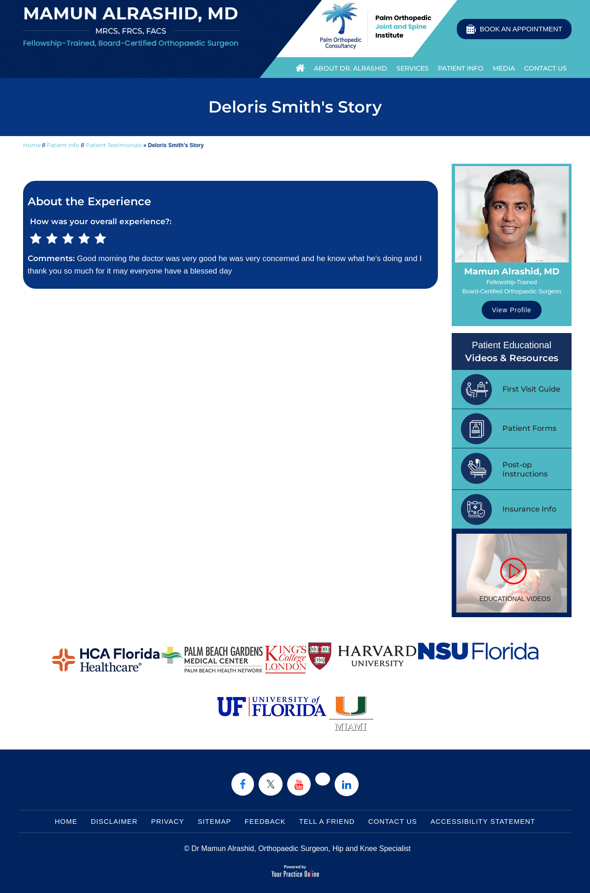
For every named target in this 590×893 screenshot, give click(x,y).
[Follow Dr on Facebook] (242, 784)
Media (504, 68)
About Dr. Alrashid (350, 68)
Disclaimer (114, 821)
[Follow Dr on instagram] (322, 779)
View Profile (511, 310)
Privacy (167, 821)
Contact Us (545, 68)
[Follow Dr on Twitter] (271, 784)
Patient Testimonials (114, 145)
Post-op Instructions (525, 469)
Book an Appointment (521, 29)
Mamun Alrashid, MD (512, 271)
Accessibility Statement (483, 821)
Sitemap (214, 821)
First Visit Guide (531, 389)
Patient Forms (529, 428)
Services (412, 68)
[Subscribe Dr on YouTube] (299, 784)
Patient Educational (511, 352)
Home (297, 67)
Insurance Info (529, 509)
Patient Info (461, 68)
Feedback (265, 821)
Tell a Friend (327, 821)
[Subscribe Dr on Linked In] (347, 784)
